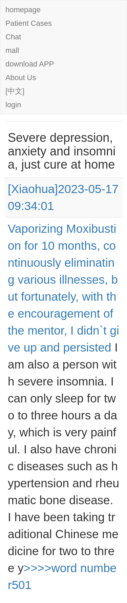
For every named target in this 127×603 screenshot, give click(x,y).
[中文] (14, 91)
